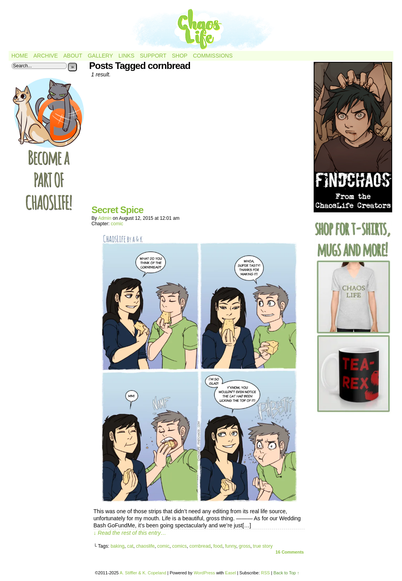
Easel (230, 572)
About (72, 55)
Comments (290, 552)
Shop (180, 55)
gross (244, 546)
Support (153, 55)
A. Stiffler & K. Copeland (143, 572)
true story (262, 546)
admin (104, 218)
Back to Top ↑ (286, 572)
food (217, 546)
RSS (265, 572)
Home (19, 55)
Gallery (100, 55)
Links (126, 55)
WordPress (204, 572)
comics (179, 546)
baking (117, 546)
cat (130, 546)
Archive (45, 55)
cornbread (199, 546)
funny (230, 546)
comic (117, 223)
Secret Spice (117, 210)
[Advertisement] (199, 144)
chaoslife (145, 546)
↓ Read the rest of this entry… (129, 533)
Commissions (212, 55)
